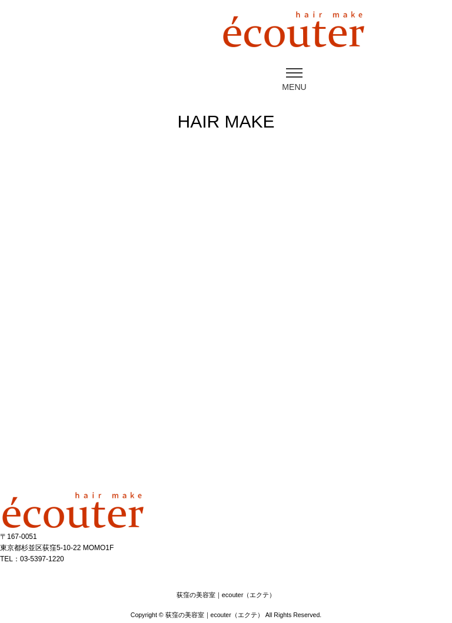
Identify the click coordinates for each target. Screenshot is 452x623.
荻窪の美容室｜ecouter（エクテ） (214, 614)
